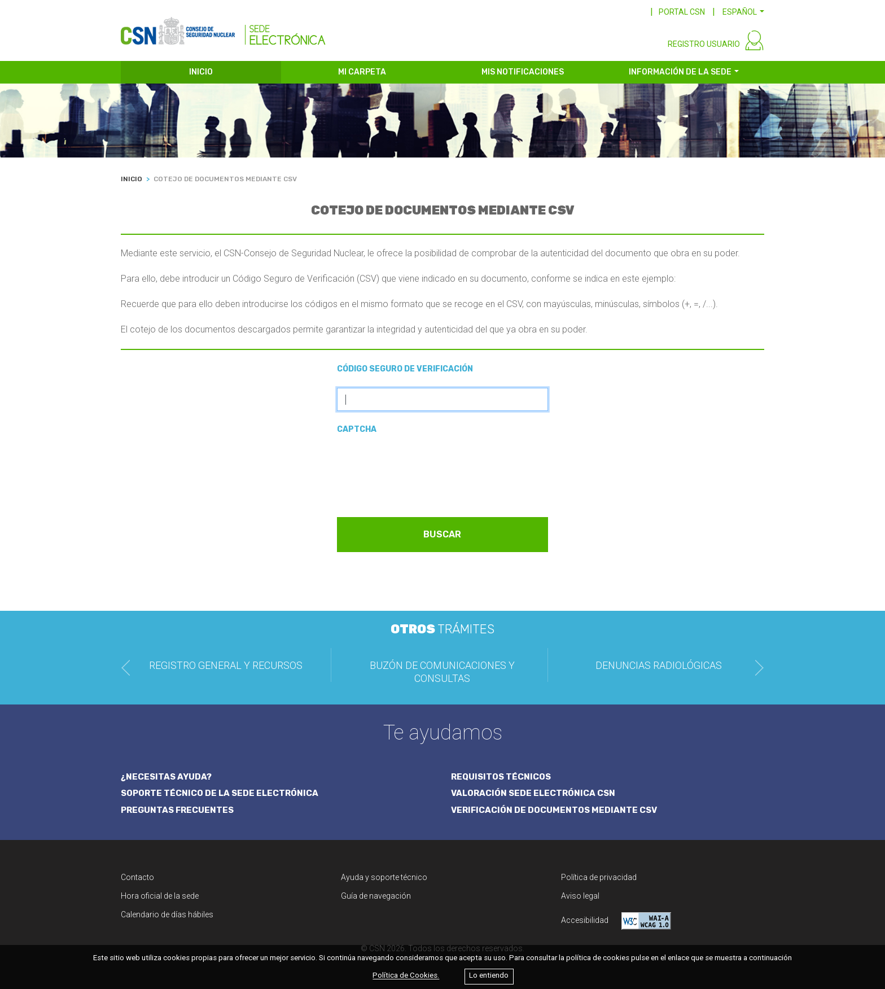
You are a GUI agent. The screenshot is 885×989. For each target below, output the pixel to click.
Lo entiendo (489, 976)
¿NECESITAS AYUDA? (166, 777)
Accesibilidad (616, 921)
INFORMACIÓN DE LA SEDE (680, 72)
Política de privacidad (599, 877)
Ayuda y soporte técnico (384, 877)
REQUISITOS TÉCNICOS (501, 777)
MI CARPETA (362, 72)
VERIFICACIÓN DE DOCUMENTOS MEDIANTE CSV (554, 810)
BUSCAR (442, 534)
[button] (743, 11)
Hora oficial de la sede (160, 895)
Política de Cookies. (406, 976)
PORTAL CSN (682, 11)
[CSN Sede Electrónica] (223, 26)
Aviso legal (580, 895)
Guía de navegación (376, 895)
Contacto (137, 877)
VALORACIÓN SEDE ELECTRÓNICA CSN (533, 793)
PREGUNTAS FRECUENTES (177, 810)
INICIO (201, 72)
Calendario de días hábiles (167, 914)
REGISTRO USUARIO (704, 44)
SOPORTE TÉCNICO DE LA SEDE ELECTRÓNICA (219, 793)
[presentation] (423, 470)
